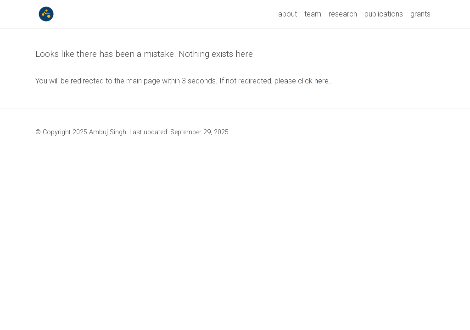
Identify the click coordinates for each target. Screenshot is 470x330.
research (343, 14)
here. (322, 81)
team (312, 14)
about (287, 14)
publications (383, 14)
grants (420, 14)
